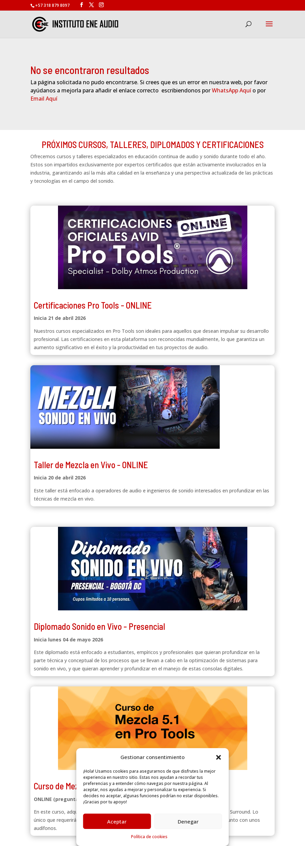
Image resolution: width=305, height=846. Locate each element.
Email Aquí (43, 98)
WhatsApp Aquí (231, 90)
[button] (218, 757)
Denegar (188, 821)
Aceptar (117, 821)
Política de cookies (149, 837)
